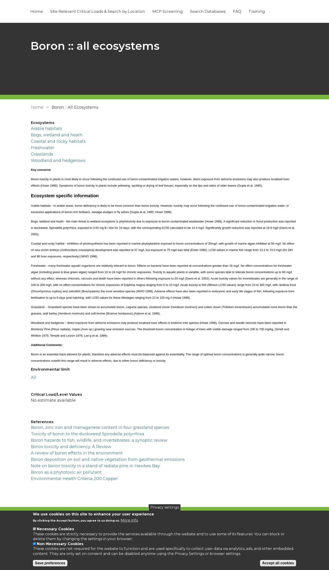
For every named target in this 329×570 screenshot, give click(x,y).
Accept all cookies (278, 563)
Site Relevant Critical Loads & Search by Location (98, 11)
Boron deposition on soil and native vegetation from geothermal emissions (108, 459)
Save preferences (50, 563)
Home (37, 11)
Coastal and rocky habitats (58, 141)
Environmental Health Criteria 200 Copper (74, 478)
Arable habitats (46, 128)
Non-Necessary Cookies (60, 544)
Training (257, 11)
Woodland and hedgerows (58, 160)
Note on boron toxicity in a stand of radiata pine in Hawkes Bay (95, 465)
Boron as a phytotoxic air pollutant (66, 472)
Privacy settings (164, 507)
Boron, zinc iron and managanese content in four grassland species (100, 427)
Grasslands (42, 154)
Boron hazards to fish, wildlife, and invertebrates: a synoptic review (99, 440)
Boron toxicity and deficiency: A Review (71, 446)
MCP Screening (168, 11)
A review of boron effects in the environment (77, 453)
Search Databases (208, 11)
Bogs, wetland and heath (56, 134)
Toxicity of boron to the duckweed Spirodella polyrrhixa (87, 433)
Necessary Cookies (55, 529)
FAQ (237, 11)
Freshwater (42, 147)
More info (129, 520)
